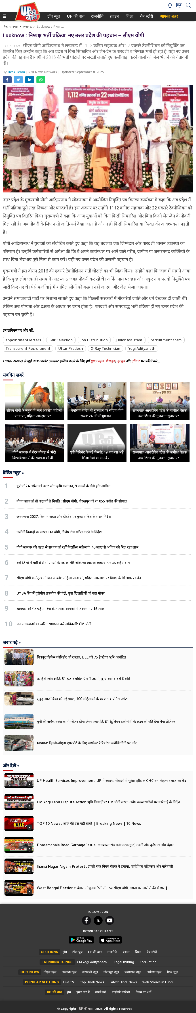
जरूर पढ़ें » (12, 642)
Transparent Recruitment (28, 348)
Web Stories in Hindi (157, 982)
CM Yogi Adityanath (92, 962)
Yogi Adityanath (141, 348)
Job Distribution (94, 340)
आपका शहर (169, 16)
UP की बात (74, 16)
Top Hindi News (92, 982)
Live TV (68, 982)
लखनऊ (27, 26)
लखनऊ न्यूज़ (69, 972)
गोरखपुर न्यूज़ (111, 972)
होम (65, 952)
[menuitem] (53, 16)
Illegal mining (123, 962)
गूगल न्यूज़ (97, 361)
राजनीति (96, 16)
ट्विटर (136, 361)
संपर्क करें (100, 992)
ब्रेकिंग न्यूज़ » (13, 472)
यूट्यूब (121, 361)
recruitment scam (166, 340)
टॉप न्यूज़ (53, 16)
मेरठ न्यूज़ (172, 972)
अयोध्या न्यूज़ (154, 972)
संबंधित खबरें (13, 375)
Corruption (148, 962)
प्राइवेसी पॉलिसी (121, 992)
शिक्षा (129, 16)
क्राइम (114, 16)
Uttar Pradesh (70, 348)
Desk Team (17, 72)
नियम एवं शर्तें (143, 992)
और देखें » (11, 765)
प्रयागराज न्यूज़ (132, 972)
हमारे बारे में (83, 992)
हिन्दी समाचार (10, 26)
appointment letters (23, 340)
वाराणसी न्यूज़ (90, 972)
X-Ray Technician (105, 348)
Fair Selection (61, 340)
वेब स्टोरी (146, 16)
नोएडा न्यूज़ (50, 972)
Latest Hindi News (123, 982)
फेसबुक (110, 361)
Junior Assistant (129, 340)
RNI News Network (43, 72)
